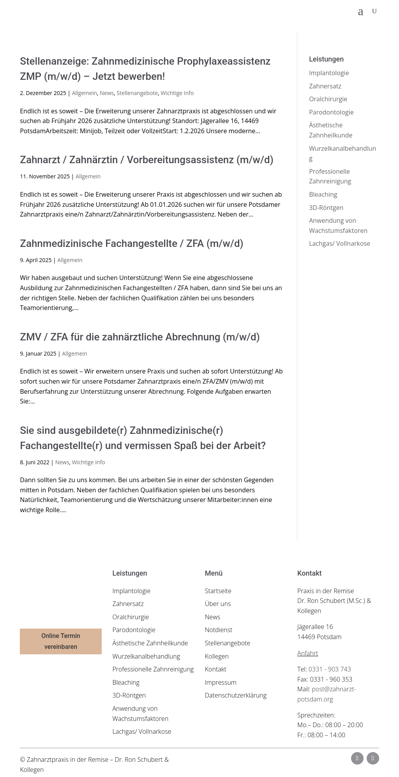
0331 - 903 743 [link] (330, 669)
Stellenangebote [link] (137, 93)
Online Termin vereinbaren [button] (60, 641)
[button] (361, 11)
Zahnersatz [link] (325, 86)
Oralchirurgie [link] (328, 99)
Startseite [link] (218, 591)
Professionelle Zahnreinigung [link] (153, 669)
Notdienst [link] (218, 629)
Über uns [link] (218, 603)
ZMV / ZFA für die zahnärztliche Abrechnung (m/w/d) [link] (140, 337)
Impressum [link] (221, 682)
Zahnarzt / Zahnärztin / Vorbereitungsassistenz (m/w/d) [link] (147, 160)
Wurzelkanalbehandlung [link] (146, 656)
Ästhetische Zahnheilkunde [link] (150, 643)
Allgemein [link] (84, 93)
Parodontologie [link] (331, 112)
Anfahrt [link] (307, 653)
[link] (66, 10)
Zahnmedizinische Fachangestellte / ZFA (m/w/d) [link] (131, 243)
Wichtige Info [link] (177, 93)
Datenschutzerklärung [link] (236, 695)
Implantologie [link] (329, 73)
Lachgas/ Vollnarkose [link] (339, 243)
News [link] (107, 93)
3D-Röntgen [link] (326, 207)
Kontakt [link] (215, 669)
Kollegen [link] (217, 656)
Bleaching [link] (323, 194)
